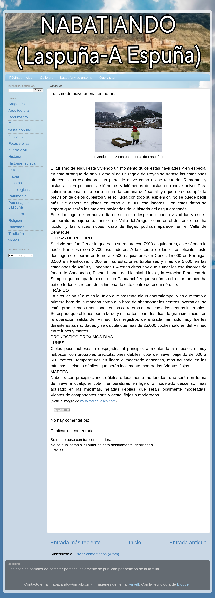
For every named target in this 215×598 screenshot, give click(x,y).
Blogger (183, 584)
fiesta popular (19, 130)
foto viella (16, 137)
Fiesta (13, 124)
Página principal (21, 77)
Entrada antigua (188, 542)
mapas (14, 176)
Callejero (46, 77)
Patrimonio (17, 196)
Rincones (16, 227)
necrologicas (19, 190)
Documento (18, 117)
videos (13, 240)
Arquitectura (18, 110)
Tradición (16, 234)
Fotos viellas (18, 143)
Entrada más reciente (75, 542)
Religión (15, 220)
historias (15, 170)
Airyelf (134, 584)
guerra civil (17, 150)
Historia (14, 156)
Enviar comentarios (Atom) (96, 554)
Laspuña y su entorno (76, 77)
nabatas (15, 183)
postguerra (17, 214)
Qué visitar (107, 77)
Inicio (135, 542)
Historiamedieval (22, 163)
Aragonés (16, 104)
